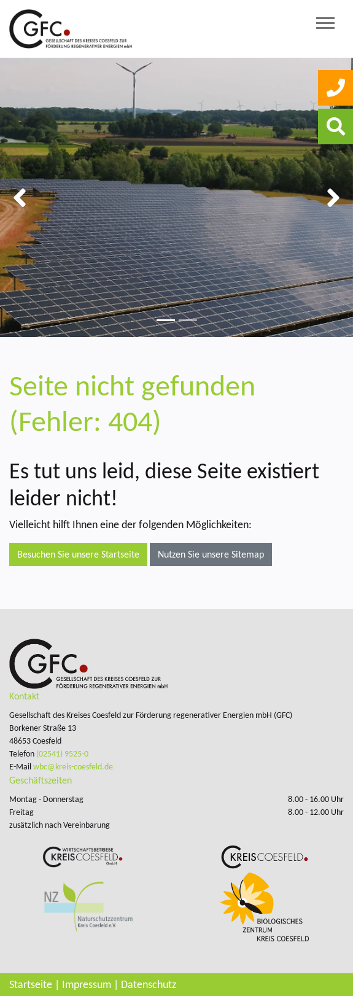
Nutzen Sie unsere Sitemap (211, 554)
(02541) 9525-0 (62, 754)
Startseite (30, 984)
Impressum (86, 984)
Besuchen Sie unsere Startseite (78, 554)
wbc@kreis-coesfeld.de (73, 766)
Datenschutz (148, 984)
